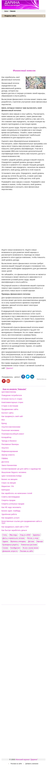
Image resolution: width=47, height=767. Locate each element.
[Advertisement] (23, 42)
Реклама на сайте (26, 551)
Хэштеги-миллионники (11, 427)
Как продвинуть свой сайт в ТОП (15, 527)
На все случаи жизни (30, 548)
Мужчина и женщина (18, 541)
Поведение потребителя (12, 395)
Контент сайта (7, 413)
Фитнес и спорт (33, 538)
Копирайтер (6, 437)
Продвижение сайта (10, 409)
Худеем (5, 541)
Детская (31, 541)
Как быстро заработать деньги (14, 530)
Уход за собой (25, 535)
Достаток (5, 462)
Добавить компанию (31, 763)
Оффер (5, 458)
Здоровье (36, 535)
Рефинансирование (10, 451)
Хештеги (5, 448)
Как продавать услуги (10, 518)
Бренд (4, 423)
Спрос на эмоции (9, 483)
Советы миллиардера (11, 497)
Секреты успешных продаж (13, 504)
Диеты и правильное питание (14, 538)
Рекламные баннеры (10, 444)
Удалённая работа (9, 514)
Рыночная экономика (10, 430)
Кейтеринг (6, 490)
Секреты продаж (8, 500)
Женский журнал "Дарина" (27, 760)
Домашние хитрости (10, 551)
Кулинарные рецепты (11, 545)
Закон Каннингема (9, 465)
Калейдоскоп (15, 548)
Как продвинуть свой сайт (12, 416)
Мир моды (13, 535)
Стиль (5, 535)
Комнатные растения (29, 545)
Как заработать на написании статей (17, 493)
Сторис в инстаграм (10, 406)
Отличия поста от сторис (12, 399)
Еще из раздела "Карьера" (14, 389)
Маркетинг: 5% (8, 486)
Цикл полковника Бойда (12, 476)
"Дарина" (9, 368)
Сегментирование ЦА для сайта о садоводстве (21, 469)
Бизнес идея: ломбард (11, 511)
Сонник (5, 548)
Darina (6, 11)
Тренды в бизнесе (9, 441)
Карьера (40, 541)
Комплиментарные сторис (12, 402)
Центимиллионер (9, 392)
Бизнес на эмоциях (10, 479)
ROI (3, 420)
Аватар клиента (8, 455)
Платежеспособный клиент (13, 434)
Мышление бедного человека (14, 472)
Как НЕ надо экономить (11, 507)
